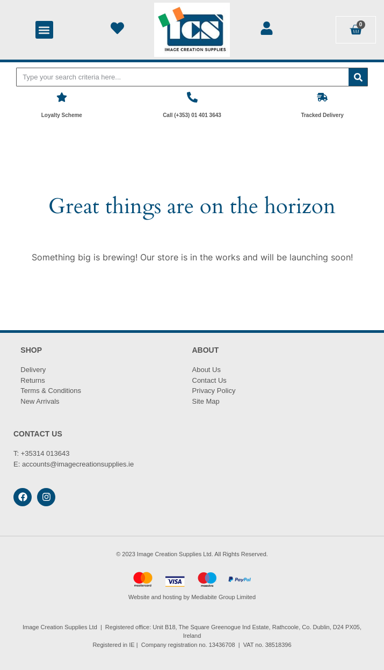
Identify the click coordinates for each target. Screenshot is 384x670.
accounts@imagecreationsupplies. (75, 464)
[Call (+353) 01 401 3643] (192, 97)
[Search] (358, 77)
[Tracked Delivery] (322, 97)
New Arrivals (39, 401)
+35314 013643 (45, 453)
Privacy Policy (214, 391)
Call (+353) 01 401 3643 (192, 115)
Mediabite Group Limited (223, 597)
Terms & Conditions (50, 391)
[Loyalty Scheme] (61, 97)
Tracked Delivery (322, 115)
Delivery (33, 370)
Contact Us (209, 380)
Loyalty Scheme (61, 115)
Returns (32, 380)
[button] (44, 30)
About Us (206, 370)
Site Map (206, 401)
